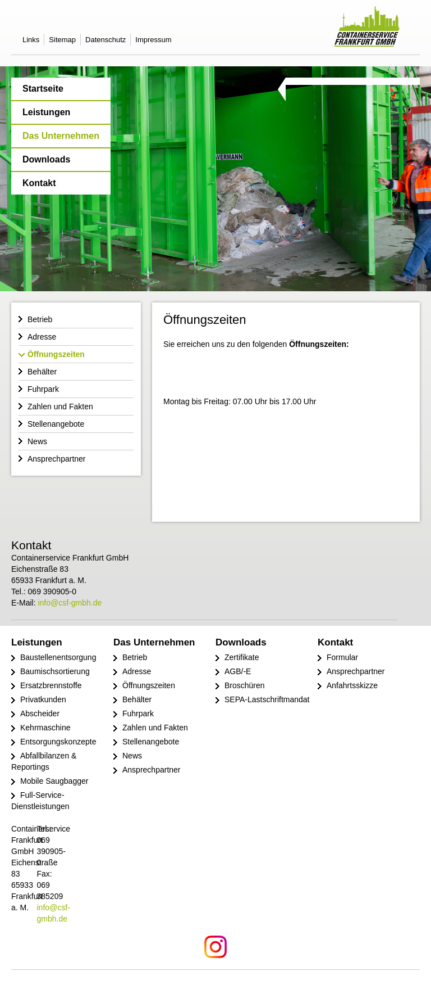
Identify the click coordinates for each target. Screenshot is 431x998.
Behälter (42, 371)
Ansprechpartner (56, 458)
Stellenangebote (55, 423)
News (37, 441)
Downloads (46, 159)
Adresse (41, 336)
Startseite (42, 88)
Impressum (153, 39)
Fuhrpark (43, 389)
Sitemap (62, 39)
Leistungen (46, 112)
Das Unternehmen (60, 136)
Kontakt (39, 183)
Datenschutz (105, 39)
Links (30, 39)
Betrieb (39, 319)
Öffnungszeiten (56, 354)
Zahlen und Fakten (60, 406)
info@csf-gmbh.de (70, 602)
